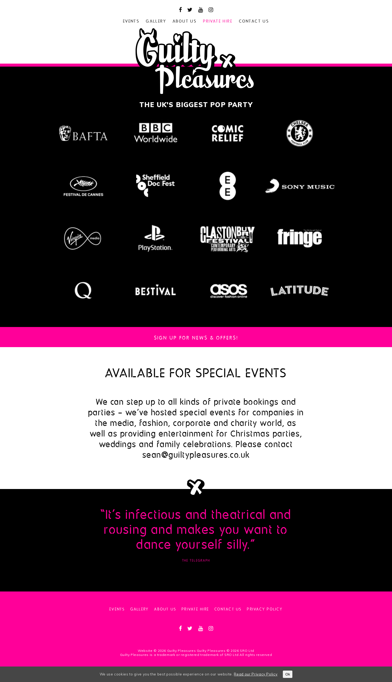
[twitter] (190, 9)
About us (185, 20)
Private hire (217, 20)
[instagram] (211, 9)
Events (131, 20)
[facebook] (180, 9)
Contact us (254, 20)
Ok (287, 674)
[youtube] (200, 9)
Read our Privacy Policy (255, 674)
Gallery (156, 20)
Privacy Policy (264, 609)
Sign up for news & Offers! (196, 337)
